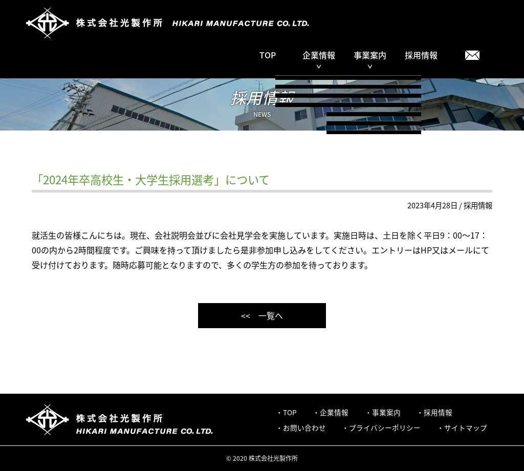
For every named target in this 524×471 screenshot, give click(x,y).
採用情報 (421, 55)
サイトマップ (465, 427)
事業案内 (386, 412)
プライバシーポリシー (385, 427)
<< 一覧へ (262, 315)
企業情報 (334, 412)
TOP (267, 55)
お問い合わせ (304, 427)
